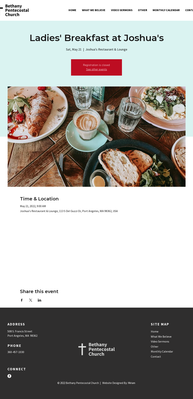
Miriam (131, 383)
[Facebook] (9, 376)
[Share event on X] (30, 300)
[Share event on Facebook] (21, 300)
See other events (96, 69)
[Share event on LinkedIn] (39, 300)
